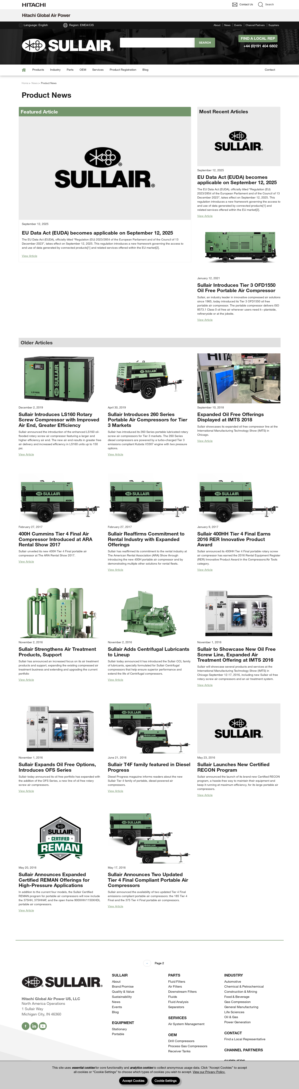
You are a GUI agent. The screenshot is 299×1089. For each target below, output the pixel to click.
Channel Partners (255, 25)
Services (98, 69)
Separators (176, 1007)
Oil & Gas (231, 1017)
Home (25, 83)
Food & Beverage (236, 996)
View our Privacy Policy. (209, 1072)
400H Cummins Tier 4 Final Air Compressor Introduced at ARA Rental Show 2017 (55, 539)
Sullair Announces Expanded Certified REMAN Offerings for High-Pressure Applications (54, 879)
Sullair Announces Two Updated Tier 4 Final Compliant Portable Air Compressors (148, 879)
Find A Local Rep (258, 38)
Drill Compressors (181, 1041)
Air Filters (175, 986)
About (217, 25)
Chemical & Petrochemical (244, 986)
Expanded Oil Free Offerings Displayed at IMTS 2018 (230, 416)
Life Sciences (234, 1012)
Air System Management (186, 1024)
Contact (270, 69)
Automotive (232, 981)
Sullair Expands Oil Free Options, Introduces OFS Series (57, 767)
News (227, 25)
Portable (118, 1034)
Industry (55, 69)
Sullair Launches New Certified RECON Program (233, 767)
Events (238, 25)
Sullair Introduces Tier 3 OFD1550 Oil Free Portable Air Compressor (236, 287)
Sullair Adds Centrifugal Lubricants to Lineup (148, 651)
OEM (83, 69)
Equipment (123, 1022)
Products (38, 69)
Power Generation (237, 1022)
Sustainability (122, 996)
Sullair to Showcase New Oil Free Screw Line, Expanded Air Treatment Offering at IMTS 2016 (236, 654)
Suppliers (274, 25)
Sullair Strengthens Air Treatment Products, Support (57, 651)
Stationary (119, 1029)
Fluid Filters (176, 981)
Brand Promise (123, 986)
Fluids (172, 996)
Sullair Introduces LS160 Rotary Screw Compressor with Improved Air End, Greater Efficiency (59, 419)
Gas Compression (237, 1002)
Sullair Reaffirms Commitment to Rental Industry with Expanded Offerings (146, 539)
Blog (145, 69)
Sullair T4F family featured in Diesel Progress (149, 767)
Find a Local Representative (244, 1039)
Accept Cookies (133, 1080)
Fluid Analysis (178, 1002)
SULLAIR (120, 975)
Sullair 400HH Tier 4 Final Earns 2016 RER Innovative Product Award (234, 539)
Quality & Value (123, 991)
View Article (29, 256)
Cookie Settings (166, 1080)
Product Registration (123, 69)
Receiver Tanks (179, 1051)
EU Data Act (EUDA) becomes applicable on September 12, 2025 (97, 233)
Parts (70, 69)
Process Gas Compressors (187, 1046)
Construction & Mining (240, 991)
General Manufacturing (241, 1007)
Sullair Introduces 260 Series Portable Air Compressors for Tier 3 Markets (147, 419)
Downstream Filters (182, 991)
